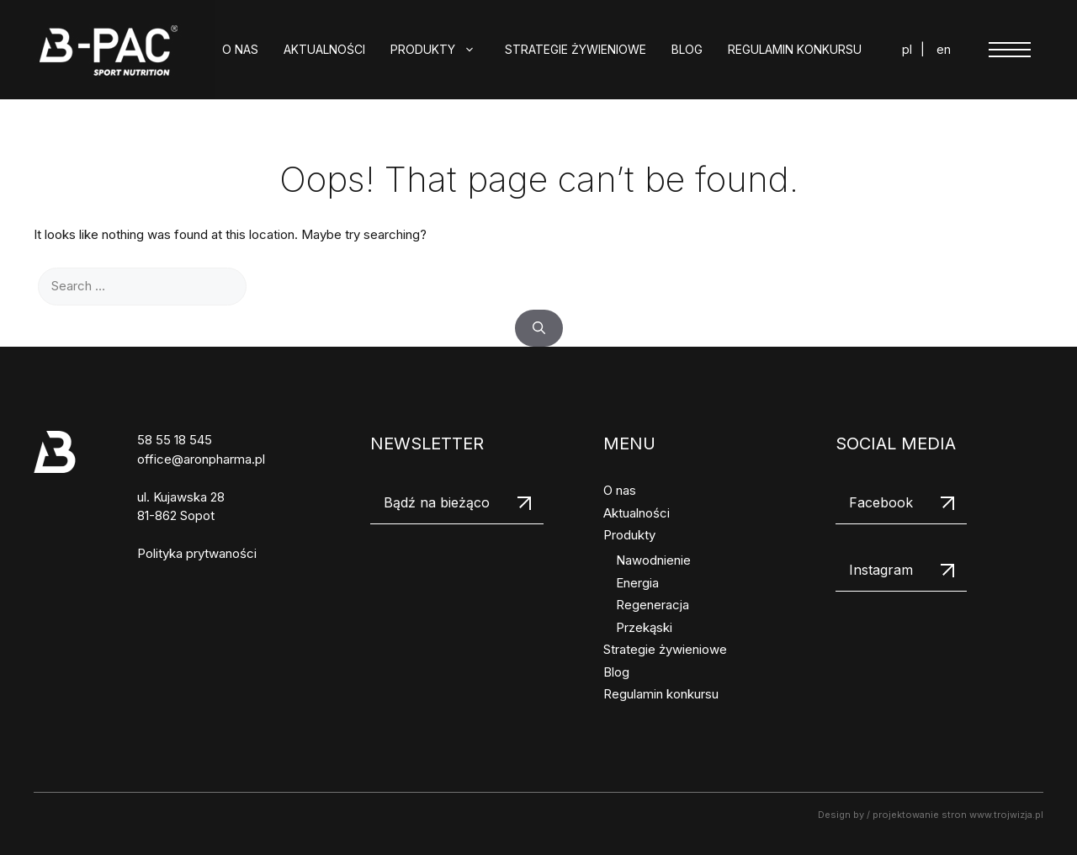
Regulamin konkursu (795, 49)
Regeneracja (652, 605)
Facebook (881, 502)
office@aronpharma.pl (201, 459)
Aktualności (324, 49)
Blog (687, 49)
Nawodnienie (653, 560)
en (943, 49)
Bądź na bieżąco (437, 502)
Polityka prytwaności (197, 553)
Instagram (881, 569)
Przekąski (644, 627)
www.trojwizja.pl (1006, 814)
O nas (240, 49)
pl (907, 49)
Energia (637, 583)
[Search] (539, 329)
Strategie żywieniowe (575, 49)
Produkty (441, 49)
